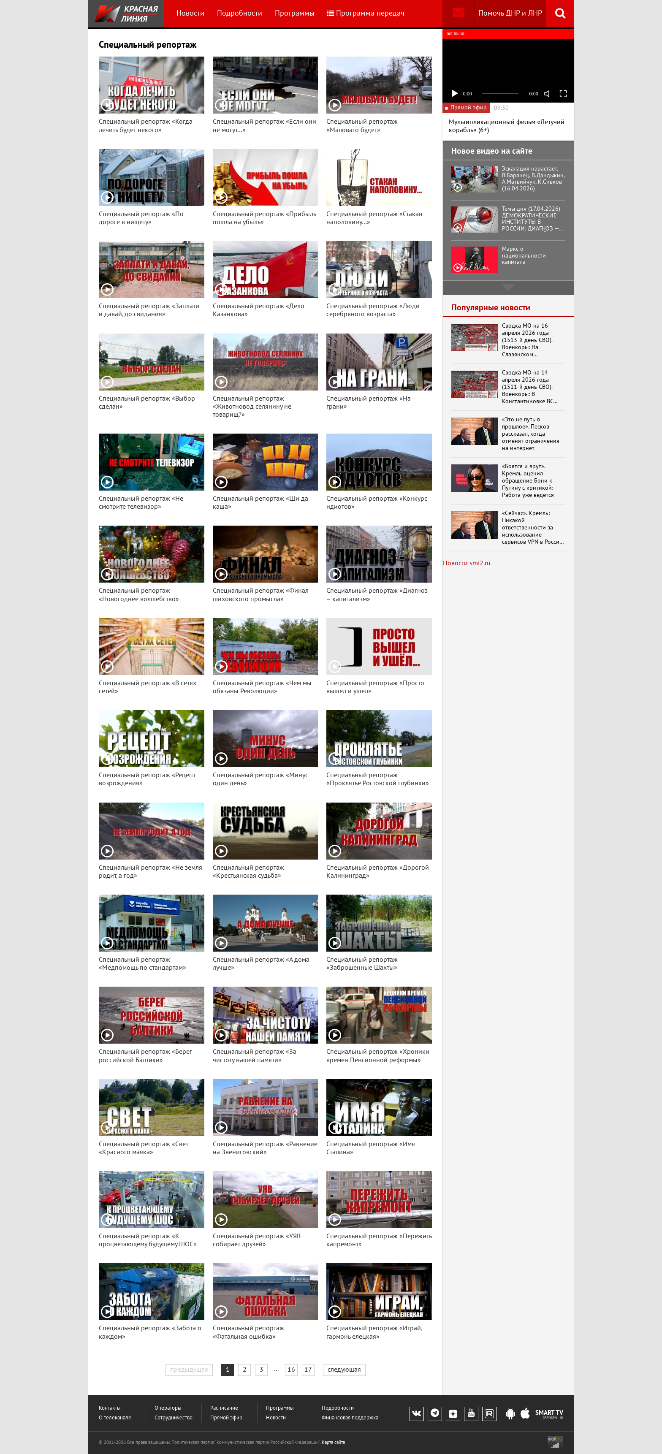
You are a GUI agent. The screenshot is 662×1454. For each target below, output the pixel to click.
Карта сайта (333, 1442)
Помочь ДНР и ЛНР (510, 13)
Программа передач (365, 13)
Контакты (110, 1408)
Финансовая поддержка (350, 1418)
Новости (190, 13)
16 (291, 1369)
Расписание (224, 1408)
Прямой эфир (226, 1418)
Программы (295, 13)
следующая (344, 1369)
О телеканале (115, 1418)
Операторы (168, 1408)
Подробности (239, 13)
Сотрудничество (174, 1418)
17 (308, 1369)
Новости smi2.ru (467, 563)
